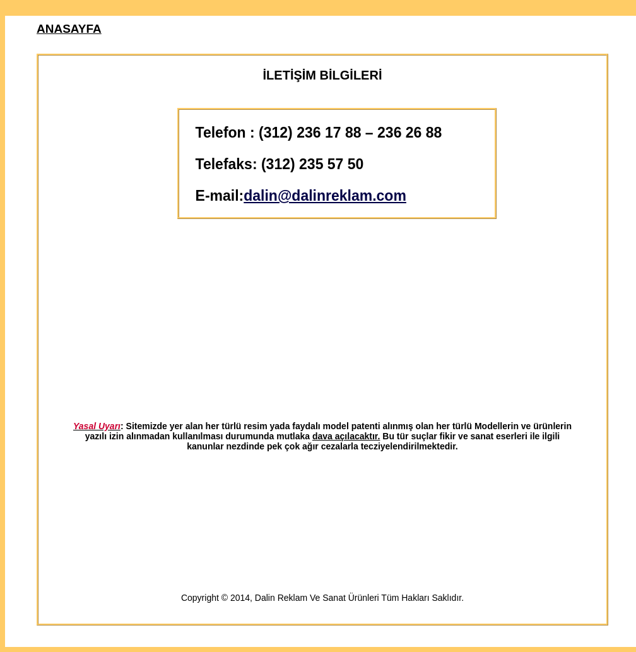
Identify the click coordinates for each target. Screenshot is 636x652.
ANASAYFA (69, 28)
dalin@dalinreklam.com (325, 195)
